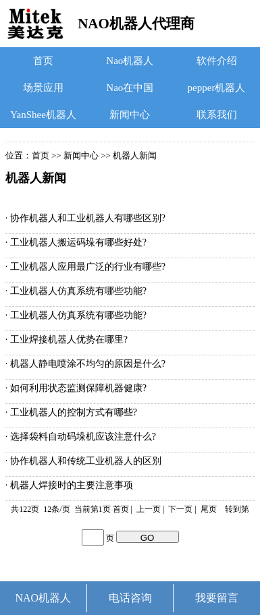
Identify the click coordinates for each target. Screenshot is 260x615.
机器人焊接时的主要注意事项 (71, 485)
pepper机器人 (217, 87)
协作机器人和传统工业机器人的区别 (85, 461)
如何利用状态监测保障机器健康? (78, 388)
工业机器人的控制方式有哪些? (73, 412)
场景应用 (43, 87)
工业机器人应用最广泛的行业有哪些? (87, 267)
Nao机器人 (129, 60)
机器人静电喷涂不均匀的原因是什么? (87, 364)
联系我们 (217, 114)
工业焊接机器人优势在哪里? (69, 339)
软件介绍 (217, 60)
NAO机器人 (44, 598)
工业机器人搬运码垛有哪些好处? (78, 242)
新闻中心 (129, 114)
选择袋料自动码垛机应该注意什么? (83, 437)
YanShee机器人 (43, 114)
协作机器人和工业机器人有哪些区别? (87, 218)
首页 (43, 60)
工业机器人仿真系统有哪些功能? (78, 291)
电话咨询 (130, 598)
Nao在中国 (129, 87)
